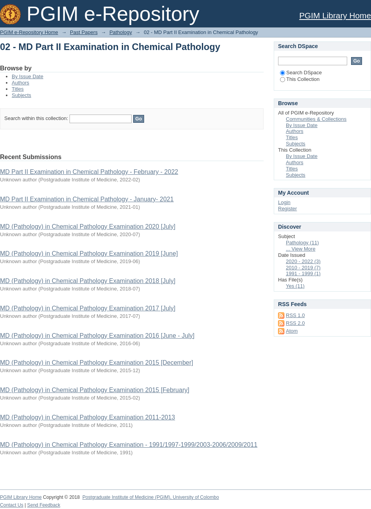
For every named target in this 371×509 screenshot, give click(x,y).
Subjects (21, 95)
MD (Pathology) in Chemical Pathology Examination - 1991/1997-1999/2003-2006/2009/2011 (128, 444)
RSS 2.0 (295, 323)
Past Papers (84, 32)
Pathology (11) (302, 243)
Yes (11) (295, 286)
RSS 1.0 (295, 315)
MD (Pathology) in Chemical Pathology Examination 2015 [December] (96, 362)
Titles (18, 89)
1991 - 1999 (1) (303, 273)
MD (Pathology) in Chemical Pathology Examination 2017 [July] (87, 308)
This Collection (299, 79)
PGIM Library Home (335, 15)
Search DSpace (301, 72)
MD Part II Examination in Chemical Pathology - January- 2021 (87, 199)
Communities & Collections (316, 119)
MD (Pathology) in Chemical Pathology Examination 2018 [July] (87, 281)
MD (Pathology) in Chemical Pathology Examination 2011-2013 (87, 417)
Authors (20, 83)
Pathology (120, 32)
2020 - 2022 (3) (303, 261)
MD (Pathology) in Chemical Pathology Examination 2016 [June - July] (97, 335)
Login (284, 202)
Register (287, 208)
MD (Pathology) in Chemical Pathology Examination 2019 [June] (89, 253)
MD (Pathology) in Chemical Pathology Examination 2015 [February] (94, 390)
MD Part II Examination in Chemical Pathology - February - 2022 (89, 171)
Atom (292, 331)
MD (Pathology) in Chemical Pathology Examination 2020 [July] (87, 226)
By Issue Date (27, 76)
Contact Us (11, 505)
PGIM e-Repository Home (29, 32)
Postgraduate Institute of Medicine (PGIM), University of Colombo (150, 497)
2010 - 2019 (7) (303, 268)
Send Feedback (44, 505)
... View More (301, 249)
